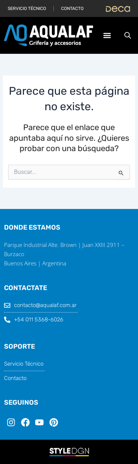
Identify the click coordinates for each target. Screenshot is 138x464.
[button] (107, 35)
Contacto (72, 8)
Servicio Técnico (27, 8)
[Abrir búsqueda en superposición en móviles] (127, 35)
